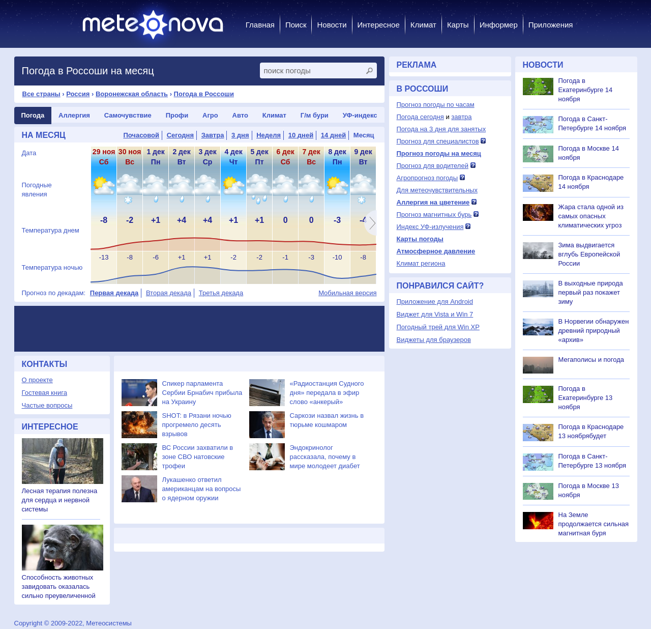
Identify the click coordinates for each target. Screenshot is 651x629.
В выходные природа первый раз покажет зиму (590, 292)
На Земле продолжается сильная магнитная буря (593, 524)
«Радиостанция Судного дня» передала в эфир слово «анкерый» (327, 393)
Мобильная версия (347, 293)
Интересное (379, 24)
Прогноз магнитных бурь (434, 214)
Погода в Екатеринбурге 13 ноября (585, 398)
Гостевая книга (44, 392)
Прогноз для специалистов (438, 141)
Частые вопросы (47, 405)
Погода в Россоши (204, 94)
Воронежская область (132, 94)
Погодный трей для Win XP (438, 327)
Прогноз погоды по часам (436, 104)
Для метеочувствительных (437, 190)
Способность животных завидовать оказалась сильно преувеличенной (59, 586)
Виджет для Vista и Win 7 (435, 314)
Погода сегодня (420, 117)
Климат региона (421, 263)
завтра (461, 117)
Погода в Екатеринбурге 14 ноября (585, 90)
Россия (78, 94)
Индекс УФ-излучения (430, 227)
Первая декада (114, 293)
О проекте (37, 380)
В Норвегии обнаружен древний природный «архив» (593, 331)
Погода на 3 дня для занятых (441, 129)
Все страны (41, 94)
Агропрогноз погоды (427, 178)
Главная (260, 24)
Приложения (550, 24)
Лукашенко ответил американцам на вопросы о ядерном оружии (201, 489)
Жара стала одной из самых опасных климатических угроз (591, 216)
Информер (499, 24)
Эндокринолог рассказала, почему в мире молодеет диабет (325, 457)
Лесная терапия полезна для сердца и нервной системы (60, 500)
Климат (423, 24)
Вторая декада (168, 293)
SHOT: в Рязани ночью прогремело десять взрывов (196, 425)
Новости (331, 24)
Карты (458, 24)
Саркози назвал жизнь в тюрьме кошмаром (327, 420)
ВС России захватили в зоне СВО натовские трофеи (197, 457)
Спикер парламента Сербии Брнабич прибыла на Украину (202, 393)
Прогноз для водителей (432, 165)
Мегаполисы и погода (591, 359)
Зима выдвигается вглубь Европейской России (589, 254)
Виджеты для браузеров (434, 340)
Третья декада (221, 293)
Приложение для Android (435, 301)
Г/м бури (315, 115)
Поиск (296, 24)
